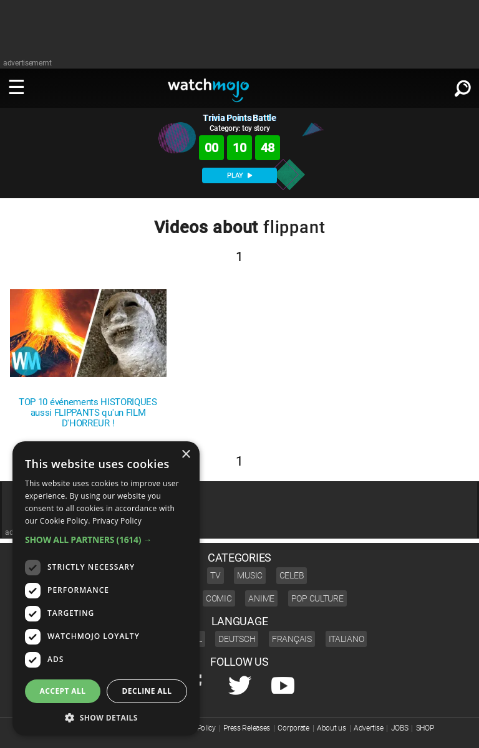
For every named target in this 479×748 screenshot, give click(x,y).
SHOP (425, 728)
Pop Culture (317, 598)
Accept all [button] (63, 691)
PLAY (239, 175)
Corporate (293, 728)
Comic (219, 598)
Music (250, 575)
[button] (106, 539)
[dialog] (106, 588)
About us (331, 728)
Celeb (291, 575)
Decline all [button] (147, 691)
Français (292, 639)
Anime (261, 598)
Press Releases (246, 728)
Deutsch (236, 639)
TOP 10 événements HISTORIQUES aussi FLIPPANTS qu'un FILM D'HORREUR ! (88, 413)
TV (215, 575)
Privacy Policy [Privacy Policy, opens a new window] (117, 520)
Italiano (346, 639)
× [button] (185, 454)
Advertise (368, 728)
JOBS (400, 728)
